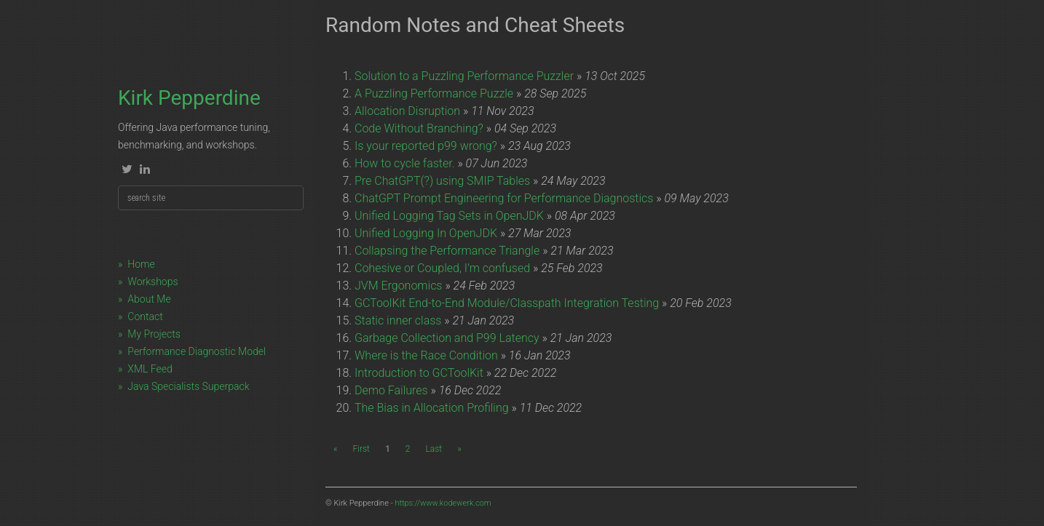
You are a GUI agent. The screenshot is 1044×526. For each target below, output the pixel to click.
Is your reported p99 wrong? (426, 146)
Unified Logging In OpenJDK (426, 233)
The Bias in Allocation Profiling (432, 408)
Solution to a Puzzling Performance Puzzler (464, 76)
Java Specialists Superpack (188, 386)
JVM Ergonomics (398, 285)
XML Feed (149, 369)
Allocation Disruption (407, 111)
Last (433, 449)
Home (140, 264)
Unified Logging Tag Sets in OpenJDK (449, 216)
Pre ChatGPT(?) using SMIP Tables (442, 181)
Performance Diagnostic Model (196, 351)
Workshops (152, 281)
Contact (144, 316)
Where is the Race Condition (426, 355)
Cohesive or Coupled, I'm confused (442, 268)
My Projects (153, 334)
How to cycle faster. (405, 163)
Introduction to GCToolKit (419, 373)
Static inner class (398, 320)
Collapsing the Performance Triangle (447, 251)
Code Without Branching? (419, 128)
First (360, 449)
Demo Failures (391, 390)
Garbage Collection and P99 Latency (447, 338)
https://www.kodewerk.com (443, 503)
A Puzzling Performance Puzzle (434, 93)
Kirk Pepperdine (189, 98)
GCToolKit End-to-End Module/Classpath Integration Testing (507, 303)
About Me (148, 299)
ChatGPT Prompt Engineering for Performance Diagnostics (504, 198)
